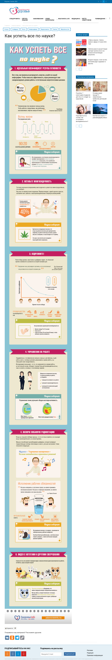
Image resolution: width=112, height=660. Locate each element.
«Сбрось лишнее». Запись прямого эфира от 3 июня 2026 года (97, 42)
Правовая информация (95, 655)
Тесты (23, 29)
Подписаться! (69, 654)
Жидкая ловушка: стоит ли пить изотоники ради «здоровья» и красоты (97, 61)
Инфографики (33, 29)
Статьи (6, 29)
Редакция (90, 653)
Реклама (90, 650)
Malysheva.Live (65, 29)
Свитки (55, 29)
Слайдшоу (15, 29)
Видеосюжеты (45, 29)
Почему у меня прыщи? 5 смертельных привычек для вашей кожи (99, 96)
